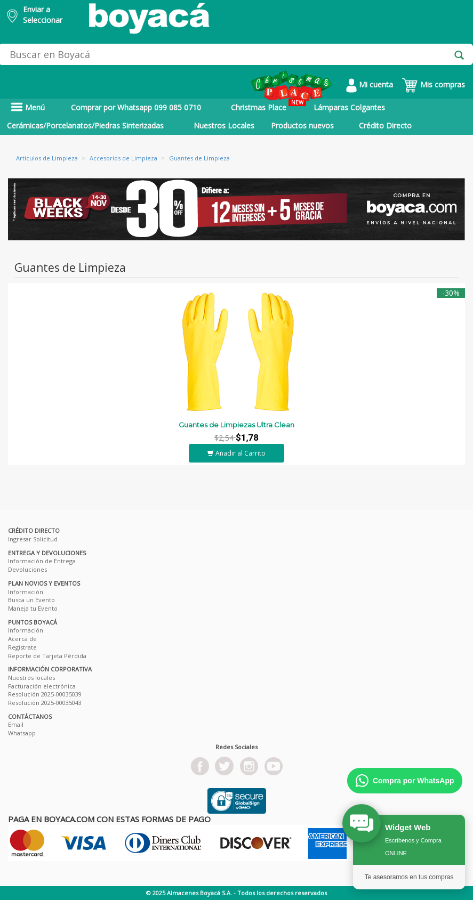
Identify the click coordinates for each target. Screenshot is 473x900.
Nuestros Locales (224, 125)
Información (25, 592)
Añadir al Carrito (236, 453)
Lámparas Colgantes (349, 107)
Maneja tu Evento (33, 608)
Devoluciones (27, 569)
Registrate (22, 647)
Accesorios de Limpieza (123, 158)
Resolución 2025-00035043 (45, 703)
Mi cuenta (369, 84)
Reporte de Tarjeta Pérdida (47, 656)
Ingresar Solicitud (33, 539)
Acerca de (22, 639)
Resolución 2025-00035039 (45, 694)
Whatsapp (22, 733)
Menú (28, 107)
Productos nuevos (302, 125)
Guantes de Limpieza (199, 158)
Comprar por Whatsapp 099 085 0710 (136, 107)
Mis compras (433, 84)
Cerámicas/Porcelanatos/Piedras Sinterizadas (85, 125)
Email (15, 724)
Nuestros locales (31, 678)
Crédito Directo (385, 125)
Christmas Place (268, 105)
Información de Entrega (42, 561)
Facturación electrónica (42, 686)
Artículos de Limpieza (47, 158)
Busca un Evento (31, 600)
